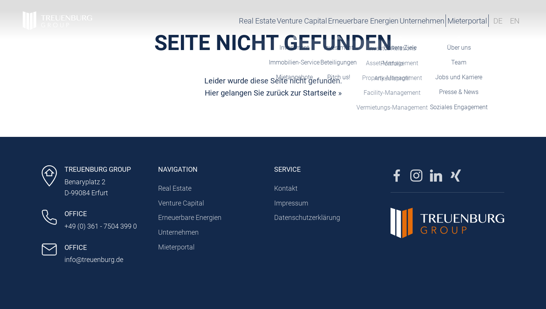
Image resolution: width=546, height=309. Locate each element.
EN (514, 20)
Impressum (291, 203)
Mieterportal (449, 20)
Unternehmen (381, 20)
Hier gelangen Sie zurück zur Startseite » (273, 92)
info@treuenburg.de (93, 260)
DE (497, 20)
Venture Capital (244, 20)
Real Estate (191, 20)
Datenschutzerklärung (307, 217)
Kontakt (286, 188)
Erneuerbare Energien (314, 20)
